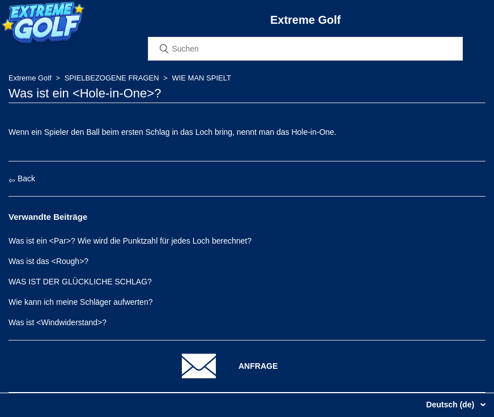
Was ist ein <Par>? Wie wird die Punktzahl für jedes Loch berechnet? (130, 240)
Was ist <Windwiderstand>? (57, 322)
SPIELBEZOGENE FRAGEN (112, 78)
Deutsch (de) (451, 404)
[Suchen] (305, 48)
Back (21, 178)
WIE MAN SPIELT (201, 78)
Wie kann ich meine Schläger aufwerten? (80, 302)
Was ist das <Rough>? (48, 261)
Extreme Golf (30, 78)
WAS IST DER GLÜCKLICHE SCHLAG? (80, 281)
